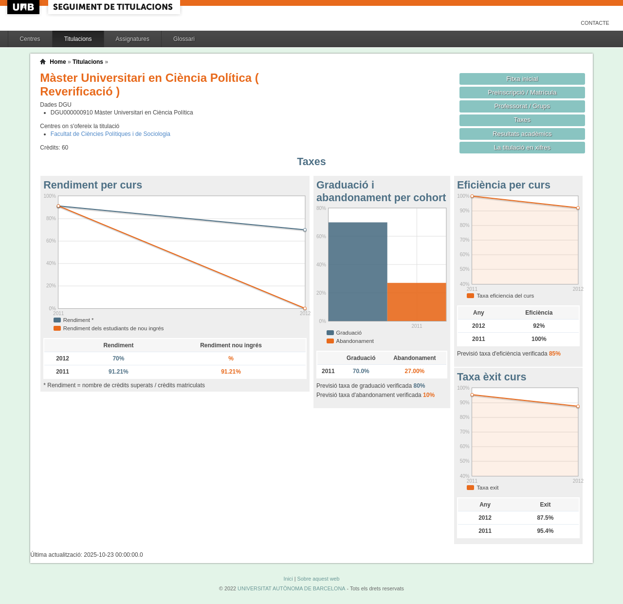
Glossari (184, 39)
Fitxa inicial (522, 78)
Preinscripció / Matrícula (522, 92)
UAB (24, 7)
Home (58, 61)
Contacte (595, 23)
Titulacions (78, 39)
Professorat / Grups (522, 106)
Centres (30, 39)
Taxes (522, 119)
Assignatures (132, 39)
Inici (288, 579)
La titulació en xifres (522, 147)
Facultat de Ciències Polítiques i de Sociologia (110, 134)
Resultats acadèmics (522, 133)
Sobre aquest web (318, 579)
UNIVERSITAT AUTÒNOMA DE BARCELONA (291, 588)
